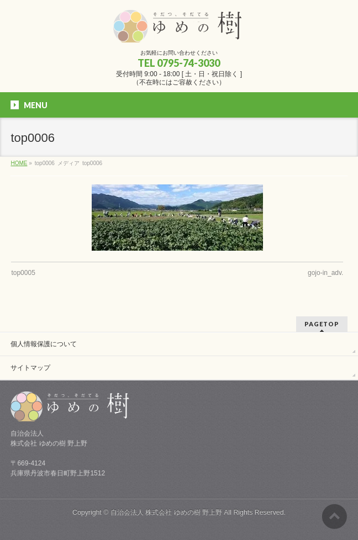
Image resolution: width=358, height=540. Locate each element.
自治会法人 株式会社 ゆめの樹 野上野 (166, 512)
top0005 (23, 273)
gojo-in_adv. (326, 273)
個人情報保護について (43, 344)
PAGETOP (321, 323)
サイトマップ (30, 368)
